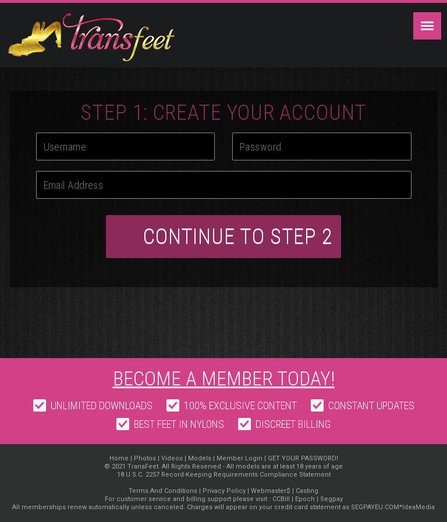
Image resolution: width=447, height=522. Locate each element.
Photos (145, 458)
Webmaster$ (270, 491)
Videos (172, 458)
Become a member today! (224, 378)
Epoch (305, 499)
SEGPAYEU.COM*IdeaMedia (393, 507)
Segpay (331, 499)
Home (119, 458)
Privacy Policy (224, 491)
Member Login (239, 458)
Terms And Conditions (163, 491)
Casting (307, 491)
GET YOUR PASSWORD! (303, 458)
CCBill (281, 499)
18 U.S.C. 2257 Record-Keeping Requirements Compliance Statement (224, 474)
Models (200, 458)
